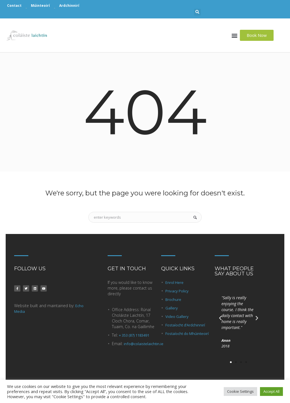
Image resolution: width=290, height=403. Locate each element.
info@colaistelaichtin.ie (143, 343)
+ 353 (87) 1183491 (134, 335)
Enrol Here (174, 282)
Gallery (171, 308)
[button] (197, 12)
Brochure (173, 299)
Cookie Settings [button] (240, 391)
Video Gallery (177, 316)
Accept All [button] (271, 391)
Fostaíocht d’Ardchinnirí (185, 325)
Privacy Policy (177, 291)
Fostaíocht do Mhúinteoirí (187, 333)
